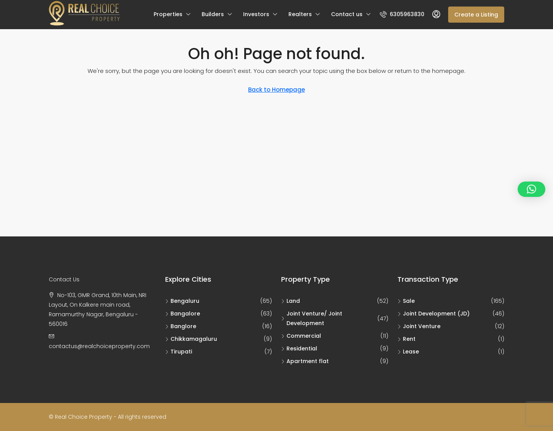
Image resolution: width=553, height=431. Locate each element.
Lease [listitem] (408, 351)
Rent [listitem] (406, 339)
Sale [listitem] (406, 301)
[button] (531, 189)
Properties (168, 14)
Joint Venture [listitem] (418, 326)
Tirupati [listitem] (178, 351)
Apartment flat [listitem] (305, 361)
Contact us (347, 14)
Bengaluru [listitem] (182, 301)
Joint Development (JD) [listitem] (433, 313)
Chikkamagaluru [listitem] (191, 339)
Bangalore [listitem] (182, 313)
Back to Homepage (276, 90)
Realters (300, 14)
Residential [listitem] (299, 348)
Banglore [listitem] (180, 326)
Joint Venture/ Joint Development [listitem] (311, 318)
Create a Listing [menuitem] (476, 14)
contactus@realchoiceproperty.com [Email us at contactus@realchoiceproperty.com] (99, 346)
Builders (213, 14)
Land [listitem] (290, 301)
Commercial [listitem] (301, 336)
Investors (256, 14)
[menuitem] (402, 14)
